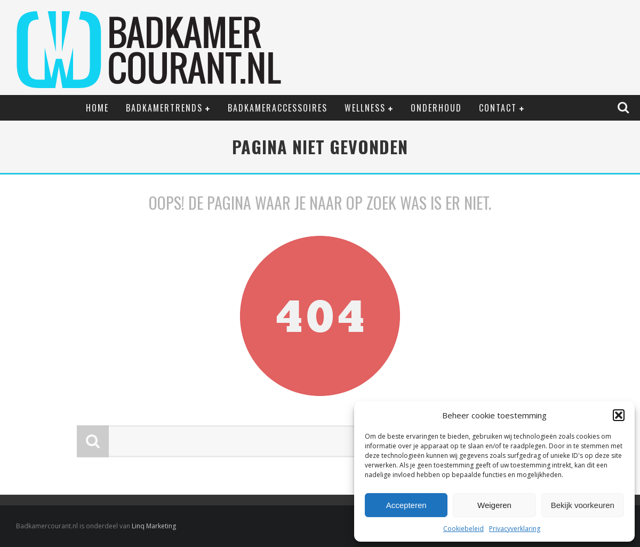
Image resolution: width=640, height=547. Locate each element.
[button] (618, 415)
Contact (498, 107)
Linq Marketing (154, 525)
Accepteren (406, 505)
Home (97, 107)
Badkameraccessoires (277, 107)
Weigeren (494, 505)
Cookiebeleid (463, 528)
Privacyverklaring (514, 528)
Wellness (365, 107)
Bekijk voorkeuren (582, 505)
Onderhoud (436, 107)
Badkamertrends (164, 107)
